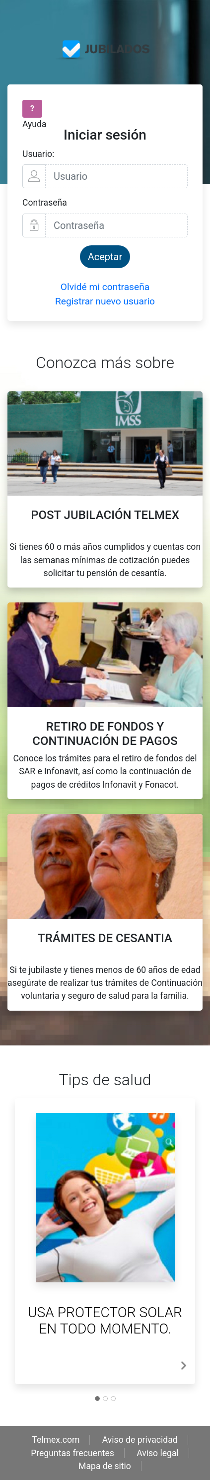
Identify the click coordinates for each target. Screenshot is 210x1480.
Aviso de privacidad (140, 1440)
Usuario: (38, 154)
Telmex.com (55, 1440)
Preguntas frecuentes (72, 1453)
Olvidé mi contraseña (105, 287)
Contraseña (44, 203)
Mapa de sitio (104, 1466)
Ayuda (34, 124)
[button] (183, 1365)
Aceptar (105, 257)
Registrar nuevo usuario (105, 301)
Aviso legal (158, 1453)
